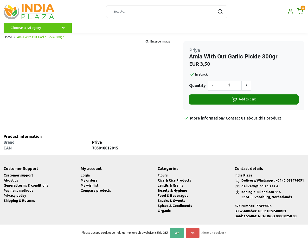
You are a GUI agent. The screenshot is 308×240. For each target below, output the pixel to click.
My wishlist (89, 185)
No (193, 232)
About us (11, 180)
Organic (164, 211)
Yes (177, 232)
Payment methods (18, 190)
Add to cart (244, 99)
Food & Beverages (173, 196)
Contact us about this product (253, 118)
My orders (89, 180)
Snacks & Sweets (171, 201)
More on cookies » (213, 232)
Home (8, 37)
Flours (163, 175)
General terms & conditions (26, 185)
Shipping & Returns (19, 201)
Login (85, 175)
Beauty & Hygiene (172, 190)
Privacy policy (15, 196)
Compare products (96, 190)
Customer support (18, 175)
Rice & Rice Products (174, 180)
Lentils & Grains (170, 185)
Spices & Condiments (175, 206)
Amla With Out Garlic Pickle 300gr (40, 37)
